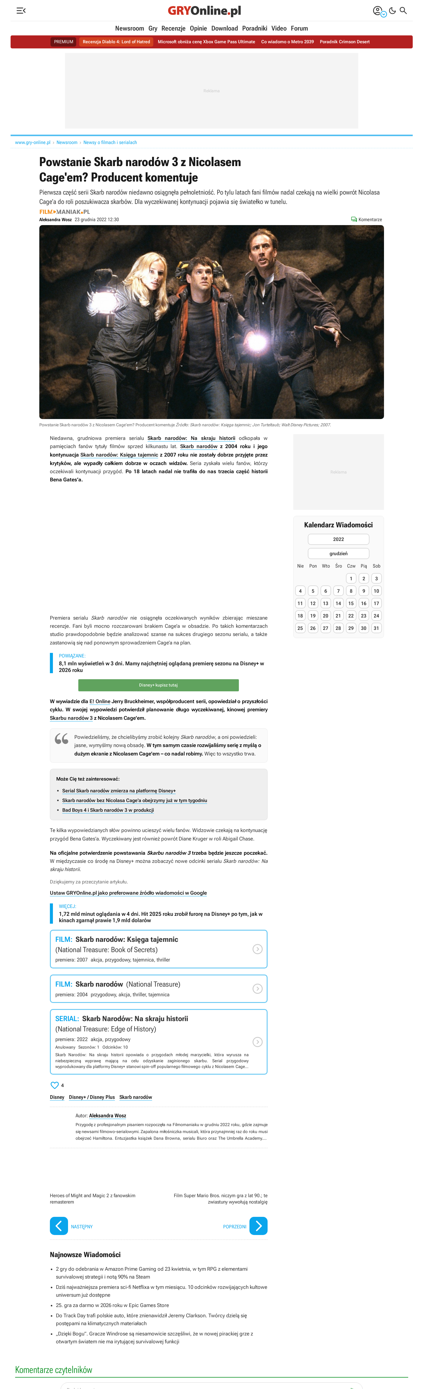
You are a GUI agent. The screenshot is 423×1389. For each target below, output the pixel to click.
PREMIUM (56, 42)
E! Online (99, 701)
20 (325, 616)
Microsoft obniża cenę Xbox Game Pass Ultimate (206, 42)
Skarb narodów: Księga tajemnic (119, 454)
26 (313, 628)
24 (376, 616)
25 (300, 628)
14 (338, 603)
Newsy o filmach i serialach (110, 142)
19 (313, 616)
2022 (338, 539)
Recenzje (173, 28)
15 (351, 603)
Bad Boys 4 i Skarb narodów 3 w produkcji (108, 809)
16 (363, 603)
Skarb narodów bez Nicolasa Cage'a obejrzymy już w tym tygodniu (134, 800)
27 (325, 628)
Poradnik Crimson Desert (351, 42)
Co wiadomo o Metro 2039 (291, 42)
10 (376, 591)
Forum (299, 28)
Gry (152, 28)
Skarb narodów (198, 446)
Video (279, 28)
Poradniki (254, 28)
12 (313, 603)
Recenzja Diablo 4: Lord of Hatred (111, 42)
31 (376, 628)
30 (363, 628)
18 (300, 616)
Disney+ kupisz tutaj (158, 684)
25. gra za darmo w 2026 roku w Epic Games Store (112, 1303)
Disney (57, 1096)
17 (376, 603)
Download (224, 28)
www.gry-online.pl (32, 142)
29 (351, 628)
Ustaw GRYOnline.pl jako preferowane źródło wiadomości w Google (128, 892)
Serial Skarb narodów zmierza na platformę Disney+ (119, 790)
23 (363, 616)
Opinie (198, 28)
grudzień (339, 553)
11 (300, 603)
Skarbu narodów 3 (71, 717)
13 (325, 603)
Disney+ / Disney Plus (92, 1096)
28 (338, 628)
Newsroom (129, 28)
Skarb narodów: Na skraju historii (191, 438)
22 (351, 616)
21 (338, 616)
